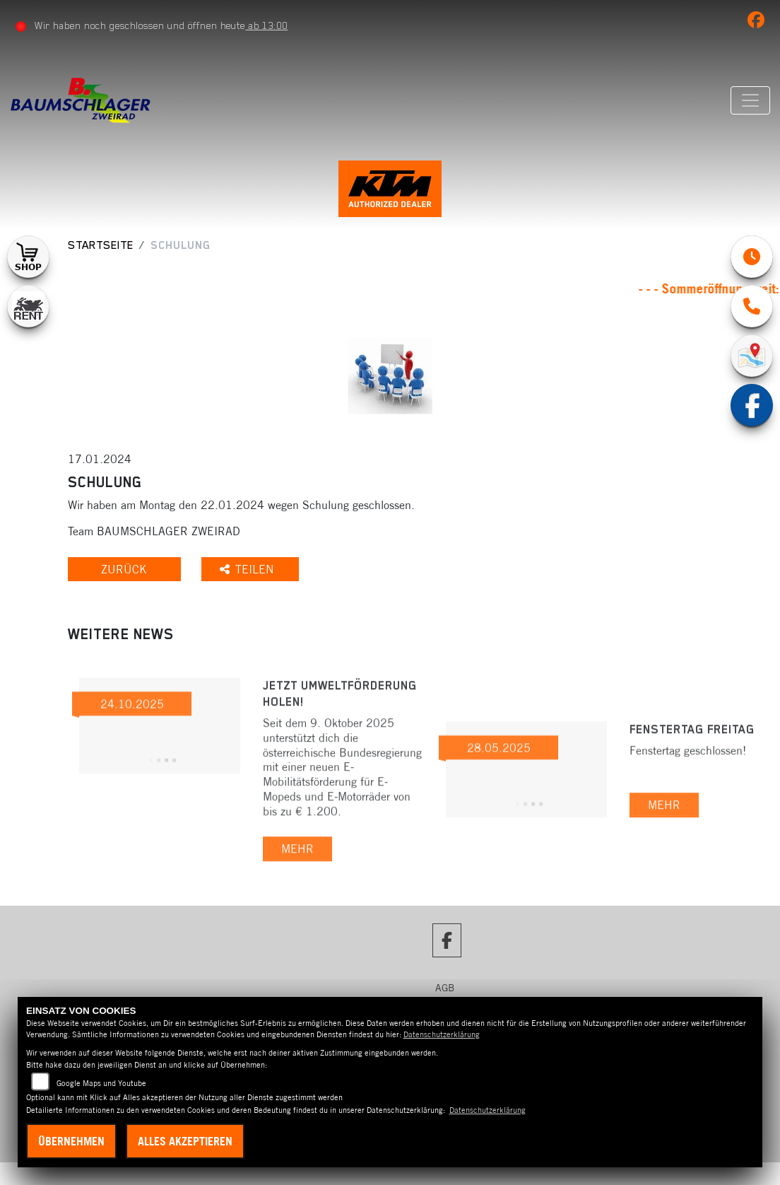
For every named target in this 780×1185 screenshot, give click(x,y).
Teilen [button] (252, 571)
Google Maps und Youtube (101, 1083)
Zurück (126, 571)
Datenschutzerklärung (441, 1034)
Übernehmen (71, 1141)
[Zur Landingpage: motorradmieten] (28, 307)
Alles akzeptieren (185, 1141)
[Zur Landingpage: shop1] (28, 258)
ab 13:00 (267, 25)
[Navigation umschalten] (749, 100)
